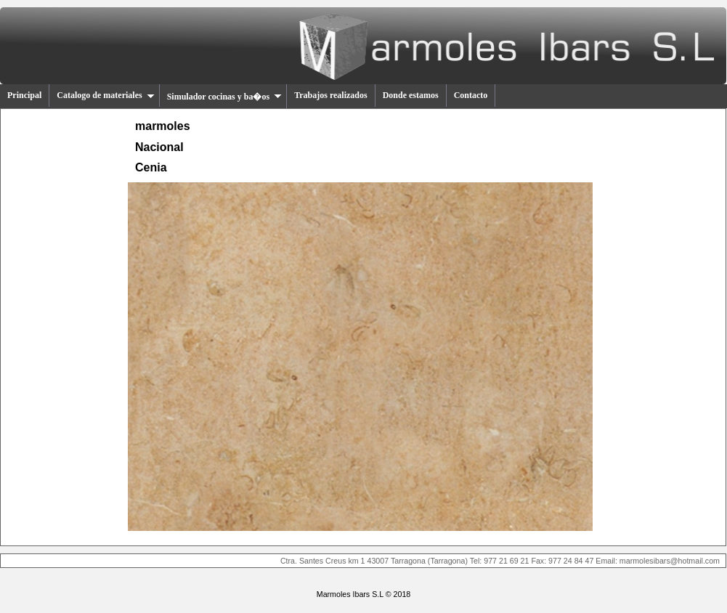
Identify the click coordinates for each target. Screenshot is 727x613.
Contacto (471, 95)
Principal (24, 95)
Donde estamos (411, 95)
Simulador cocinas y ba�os (224, 97)
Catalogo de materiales (105, 95)
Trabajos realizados (330, 95)
